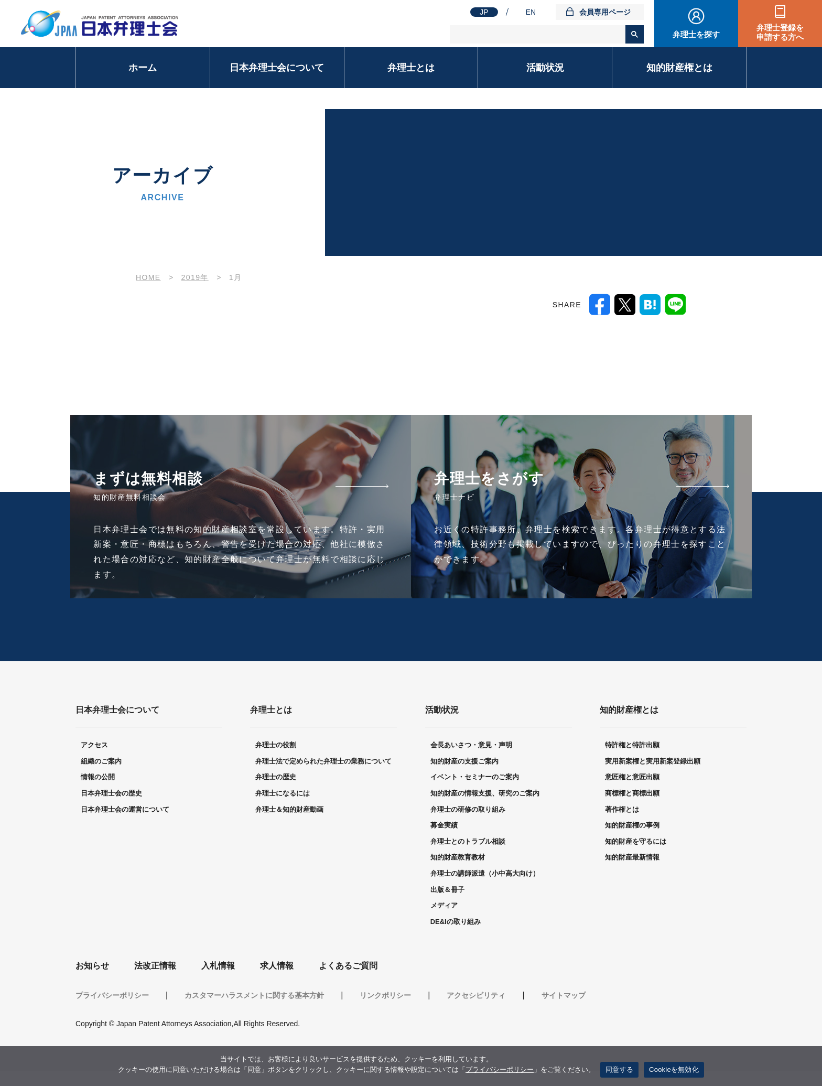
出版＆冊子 (447, 891)
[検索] (538, 34)
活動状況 (545, 67)
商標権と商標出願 (632, 795)
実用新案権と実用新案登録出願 (652, 763)
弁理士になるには (282, 795)
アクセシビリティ (476, 997)
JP (484, 12)
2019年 (195, 277)
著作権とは (622, 811)
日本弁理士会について (277, 67)
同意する (619, 1069)
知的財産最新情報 (632, 859)
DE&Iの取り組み (455, 923)
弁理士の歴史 (275, 778)
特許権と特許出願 (632, 746)
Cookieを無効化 (674, 1069)
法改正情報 (155, 967)
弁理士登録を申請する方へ (780, 32)
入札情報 (218, 967)
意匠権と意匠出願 (632, 778)
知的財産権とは (679, 67)
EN (531, 12)
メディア (444, 907)
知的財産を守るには (635, 843)
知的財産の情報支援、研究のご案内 (484, 795)
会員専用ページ (605, 12)
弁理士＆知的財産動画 (289, 811)
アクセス (94, 746)
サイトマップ (564, 997)
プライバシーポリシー (112, 997)
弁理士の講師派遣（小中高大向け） (484, 875)
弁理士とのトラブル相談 (467, 843)
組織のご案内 (101, 763)
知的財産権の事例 (632, 827)
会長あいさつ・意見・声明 (471, 746)
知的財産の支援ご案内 (464, 763)
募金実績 (444, 827)
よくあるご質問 (348, 967)
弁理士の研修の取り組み (467, 811)
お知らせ (92, 967)
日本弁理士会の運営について (125, 811)
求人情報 (277, 967)
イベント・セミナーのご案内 (474, 778)
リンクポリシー (385, 997)
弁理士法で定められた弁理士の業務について (323, 763)
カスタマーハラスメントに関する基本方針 (254, 997)
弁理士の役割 (275, 746)
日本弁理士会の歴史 (111, 795)
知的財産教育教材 (457, 859)
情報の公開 (98, 778)
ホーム (142, 67)
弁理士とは (411, 67)
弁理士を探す (696, 34)
